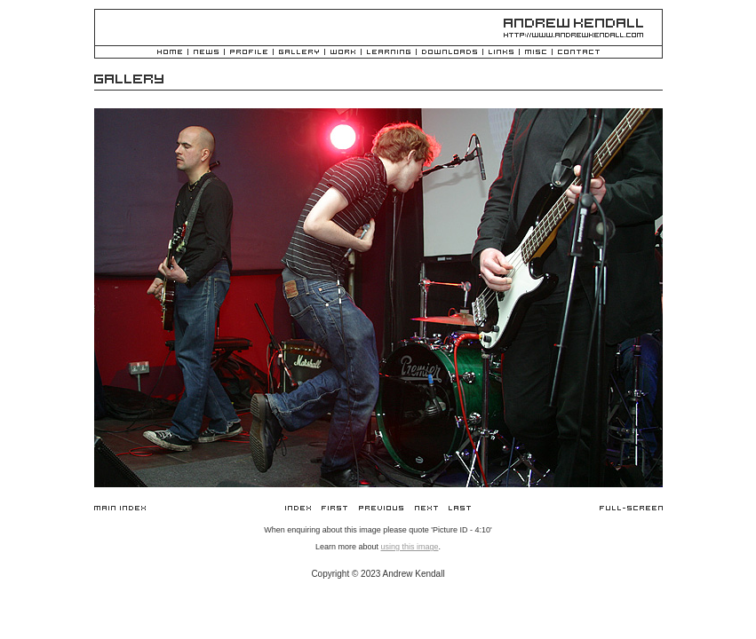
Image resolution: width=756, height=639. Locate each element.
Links (501, 52)
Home (169, 52)
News (206, 52)
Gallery (299, 52)
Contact (579, 52)
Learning (388, 52)
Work (342, 52)
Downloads (449, 52)
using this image (409, 546)
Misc (535, 52)
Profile (248, 52)
